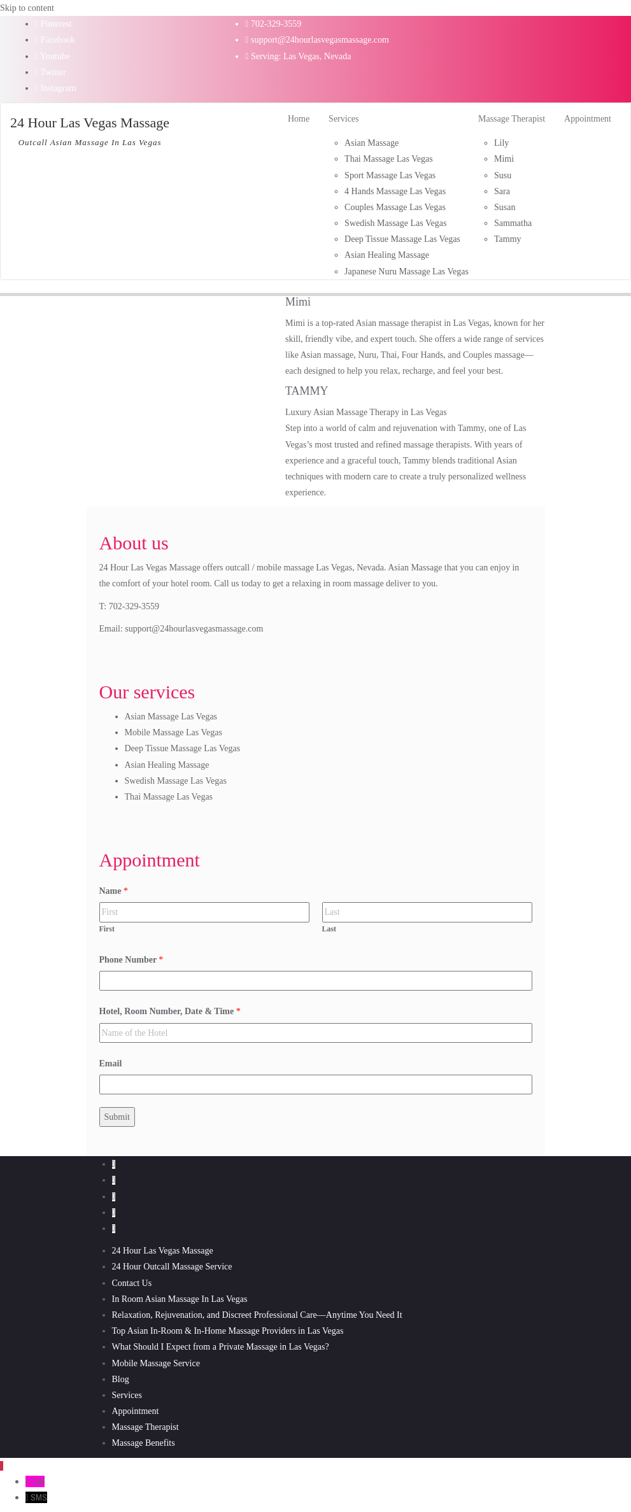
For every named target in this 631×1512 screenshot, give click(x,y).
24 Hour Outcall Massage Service (172, 1266)
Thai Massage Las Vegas (169, 797)
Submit (117, 1117)
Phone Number (131, 959)
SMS (39, 1497)
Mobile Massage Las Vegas (173, 732)
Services (127, 1395)
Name (114, 891)
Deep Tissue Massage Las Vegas (183, 748)
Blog (120, 1379)
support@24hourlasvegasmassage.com (317, 40)
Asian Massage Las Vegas (171, 716)
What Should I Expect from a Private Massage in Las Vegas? (220, 1347)
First (107, 928)
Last (329, 928)
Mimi (298, 301)
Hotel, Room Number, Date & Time (170, 1011)
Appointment (135, 1411)
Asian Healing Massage (167, 765)
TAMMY (307, 391)
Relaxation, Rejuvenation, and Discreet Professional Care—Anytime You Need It (257, 1315)
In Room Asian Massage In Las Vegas (180, 1299)
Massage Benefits (143, 1443)
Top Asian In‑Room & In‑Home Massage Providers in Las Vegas (228, 1331)
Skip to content (27, 8)
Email (110, 1063)
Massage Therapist (145, 1427)
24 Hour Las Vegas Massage (162, 1250)
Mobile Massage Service (156, 1363)
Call (38, 1481)
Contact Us (132, 1283)
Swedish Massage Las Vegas (176, 781)
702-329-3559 (273, 24)
